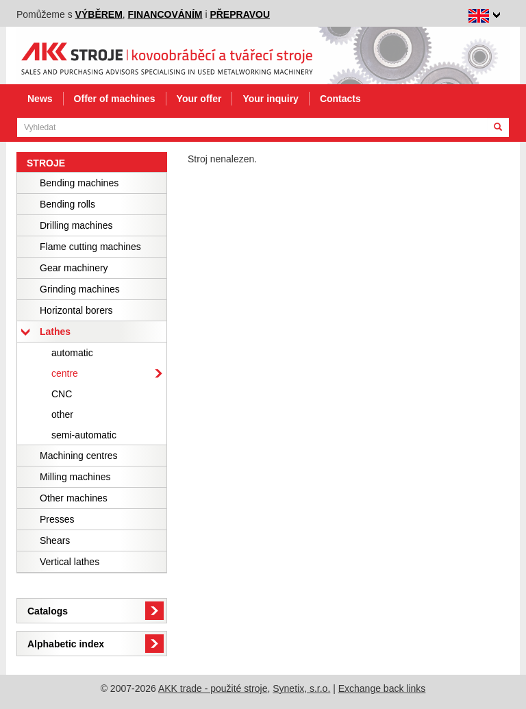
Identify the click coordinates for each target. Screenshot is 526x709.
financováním (165, 14)
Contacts (340, 98)
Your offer (199, 98)
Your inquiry (270, 98)
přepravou (240, 14)
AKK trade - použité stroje (213, 688)
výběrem (99, 14)
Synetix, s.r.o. (301, 688)
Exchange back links (382, 688)
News (40, 98)
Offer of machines (114, 98)
